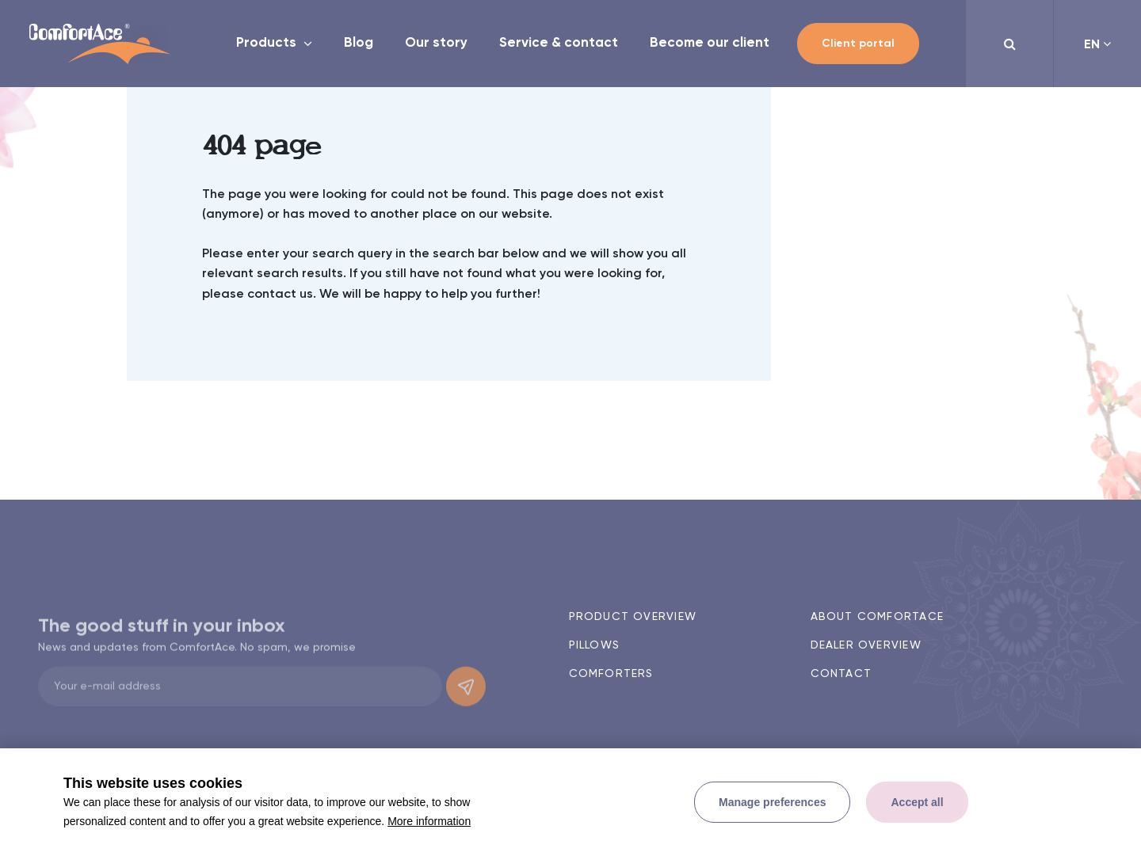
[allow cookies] (916, 802)
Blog (358, 43)
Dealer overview (866, 645)
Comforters (611, 673)
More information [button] (429, 821)
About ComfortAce (877, 616)
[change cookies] (772, 802)
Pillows (594, 645)
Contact (841, 673)
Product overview (632, 616)
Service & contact (558, 43)
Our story (436, 43)
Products (268, 43)
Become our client (709, 43)
